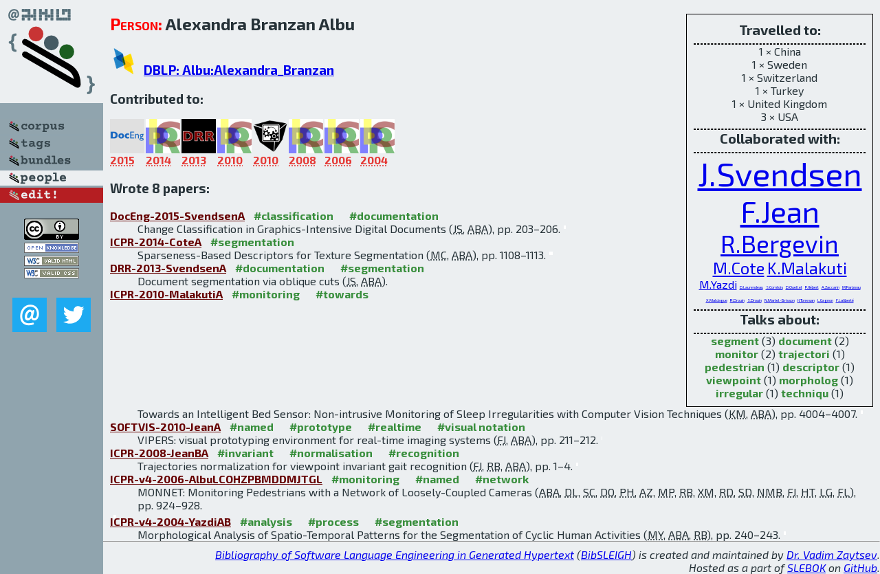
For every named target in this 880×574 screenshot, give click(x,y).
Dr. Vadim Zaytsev (831, 554)
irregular (739, 392)
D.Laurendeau (751, 287)
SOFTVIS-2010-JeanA (165, 426)
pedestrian (734, 366)
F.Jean (780, 211)
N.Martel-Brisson (779, 300)
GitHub (860, 567)
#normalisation (331, 452)
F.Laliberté (845, 300)
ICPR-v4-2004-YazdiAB (170, 521)
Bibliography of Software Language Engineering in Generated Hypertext (394, 554)
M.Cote (738, 268)
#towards (342, 293)
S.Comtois (774, 287)
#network (502, 478)
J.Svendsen (780, 173)
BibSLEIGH (606, 554)
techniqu (804, 392)
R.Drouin (737, 300)
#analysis (266, 521)
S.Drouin (754, 300)
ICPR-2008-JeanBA (159, 452)
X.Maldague (716, 300)
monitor (736, 353)
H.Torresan (806, 300)
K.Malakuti (807, 268)
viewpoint (733, 379)
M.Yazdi (718, 284)
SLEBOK (806, 567)
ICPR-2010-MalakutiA (166, 293)
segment (735, 340)
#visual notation (481, 426)
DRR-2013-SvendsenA (168, 267)
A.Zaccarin (830, 287)
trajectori (804, 353)
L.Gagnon (825, 300)
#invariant (245, 452)
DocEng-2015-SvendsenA (177, 215)
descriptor (810, 366)
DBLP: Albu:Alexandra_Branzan (239, 70)
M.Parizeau (851, 287)
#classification (293, 215)
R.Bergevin (779, 243)
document (805, 340)
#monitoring (266, 293)
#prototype (320, 426)
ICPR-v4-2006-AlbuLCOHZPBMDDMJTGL (216, 478)
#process (333, 521)
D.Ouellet (794, 287)
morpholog (808, 379)
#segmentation (252, 241)
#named (252, 426)
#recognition (423, 452)
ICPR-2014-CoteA (155, 241)
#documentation (394, 215)
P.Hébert (812, 287)
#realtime (394, 426)
